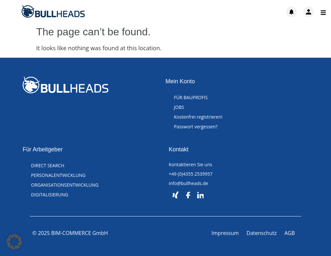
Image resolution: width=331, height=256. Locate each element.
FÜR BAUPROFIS (191, 97)
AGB (289, 233)
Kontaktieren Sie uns (190, 164)
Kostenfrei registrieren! (198, 117)
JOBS (179, 107)
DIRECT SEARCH (47, 165)
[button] (14, 241)
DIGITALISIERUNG (49, 195)
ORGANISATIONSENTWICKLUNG (65, 185)
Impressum (225, 233)
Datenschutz (262, 233)
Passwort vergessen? (196, 126)
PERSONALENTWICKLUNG (58, 175)
